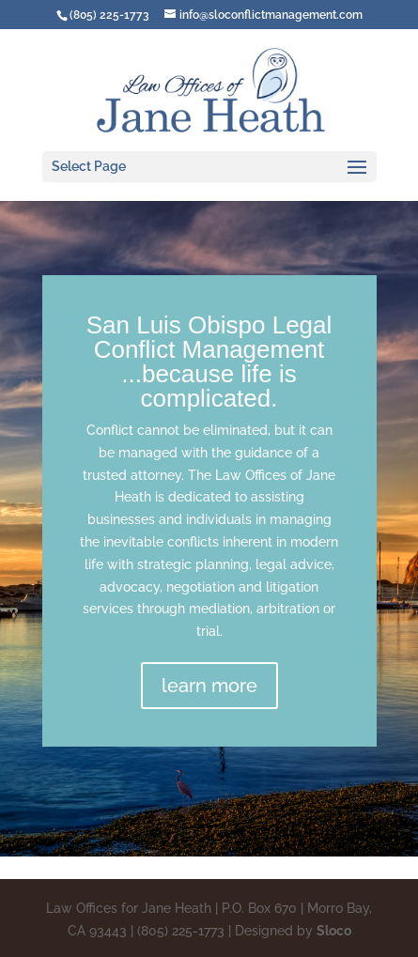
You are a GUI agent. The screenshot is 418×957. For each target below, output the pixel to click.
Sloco (334, 930)
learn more (209, 685)
